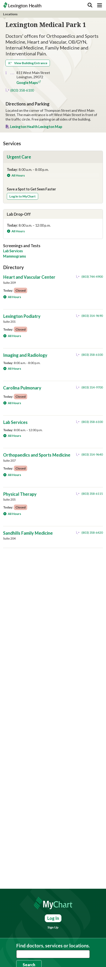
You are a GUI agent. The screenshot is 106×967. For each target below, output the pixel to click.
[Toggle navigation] (99, 5)
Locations (10, 14)
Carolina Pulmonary (22, 387)
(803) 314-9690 (92, 315)
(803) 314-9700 (92, 387)
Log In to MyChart (22, 196)
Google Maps (27, 83)
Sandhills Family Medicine (28, 533)
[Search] (89, 5)
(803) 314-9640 (92, 454)
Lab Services (13, 251)
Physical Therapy (20, 494)
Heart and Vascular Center (29, 277)
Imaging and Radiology (25, 355)
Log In (53, 918)
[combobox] (53, 954)
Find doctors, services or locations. (53, 945)
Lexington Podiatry (21, 316)
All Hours (18, 175)
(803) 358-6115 (92, 493)
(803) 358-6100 (22, 90)
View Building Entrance (27, 63)
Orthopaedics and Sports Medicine (36, 455)
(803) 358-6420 (92, 532)
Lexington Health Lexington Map (36, 126)
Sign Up (53, 927)
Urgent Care (19, 157)
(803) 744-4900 (92, 276)
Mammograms (14, 256)
